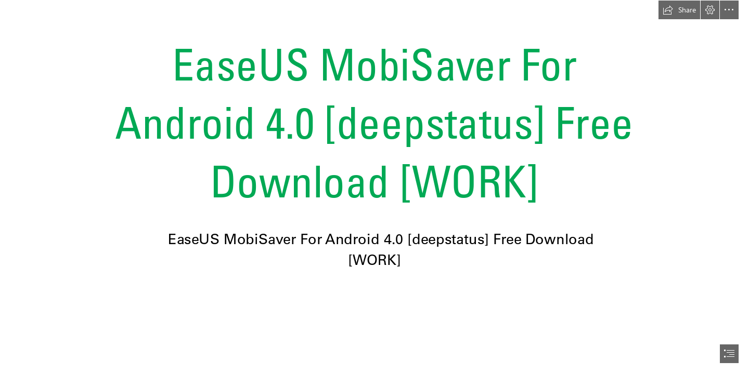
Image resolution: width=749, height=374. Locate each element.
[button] (679, 10)
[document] (374, 187)
